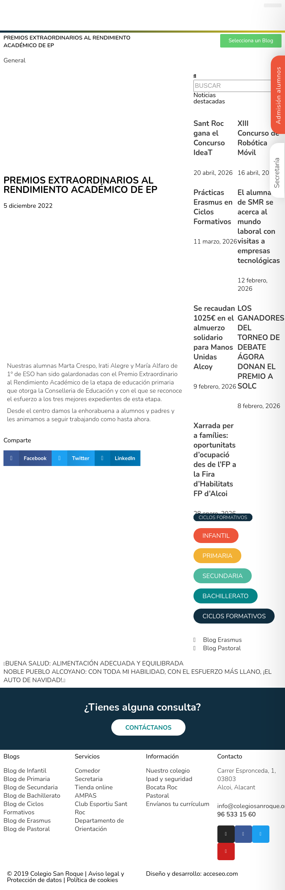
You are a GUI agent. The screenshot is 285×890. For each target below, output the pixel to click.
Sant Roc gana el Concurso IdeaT (209, 138)
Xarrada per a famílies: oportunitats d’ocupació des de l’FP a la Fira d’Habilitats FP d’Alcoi (214, 460)
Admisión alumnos (278, 95)
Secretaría (277, 173)
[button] (273, 5)
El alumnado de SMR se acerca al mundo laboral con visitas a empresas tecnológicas (259, 226)
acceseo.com (220, 874)
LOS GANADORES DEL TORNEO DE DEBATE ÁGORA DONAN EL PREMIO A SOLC (261, 347)
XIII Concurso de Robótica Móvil (258, 138)
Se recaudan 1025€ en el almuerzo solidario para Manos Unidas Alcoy (214, 338)
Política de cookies (92, 880)
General (14, 60)
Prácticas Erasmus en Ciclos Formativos (213, 207)
